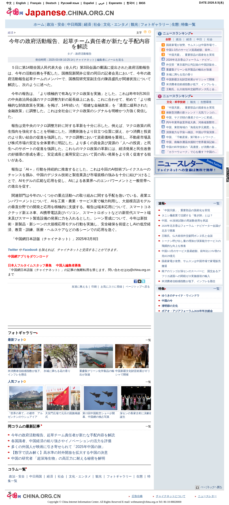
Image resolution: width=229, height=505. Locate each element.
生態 (139, 476)
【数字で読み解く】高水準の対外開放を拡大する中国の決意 (59, 452)
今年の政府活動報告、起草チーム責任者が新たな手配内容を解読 (63, 435)
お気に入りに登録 (111, 286)
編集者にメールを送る (110, 59)
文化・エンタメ (80, 476)
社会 (61, 476)
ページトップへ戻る (138, 286)
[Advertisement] (189, 341)
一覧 (148, 426)
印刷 (94, 286)
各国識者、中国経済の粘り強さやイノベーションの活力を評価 (61, 441)
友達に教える (80, 286)
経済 (10, 32)
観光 (98, 476)
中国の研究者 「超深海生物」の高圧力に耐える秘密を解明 (58, 458)
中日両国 (35, 476)
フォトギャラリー (119, 476)
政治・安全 (17, 476)
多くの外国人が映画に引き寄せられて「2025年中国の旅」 (58, 447)
